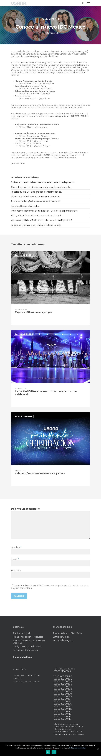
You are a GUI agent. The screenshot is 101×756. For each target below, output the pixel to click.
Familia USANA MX (50, 19)
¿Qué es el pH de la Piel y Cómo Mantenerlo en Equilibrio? (41, 220)
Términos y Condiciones (25, 650)
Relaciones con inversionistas (28, 637)
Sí (48, 752)
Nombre (16, 547)
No (54, 752)
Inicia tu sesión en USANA (26, 681)
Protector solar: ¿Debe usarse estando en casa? (36, 201)
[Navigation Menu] (88, 3)
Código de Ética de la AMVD (27, 646)
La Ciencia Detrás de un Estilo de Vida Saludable (36, 225)
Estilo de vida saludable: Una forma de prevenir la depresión (42, 182)
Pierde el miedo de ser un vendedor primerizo (35, 196)
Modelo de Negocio (63, 640)
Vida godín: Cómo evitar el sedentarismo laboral (36, 215)
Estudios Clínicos (61, 637)
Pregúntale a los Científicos (67, 633)
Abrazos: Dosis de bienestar (25, 206)
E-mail (15, 559)
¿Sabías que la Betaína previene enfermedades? (36, 192)
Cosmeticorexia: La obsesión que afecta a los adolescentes (41, 187)
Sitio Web (16, 570)
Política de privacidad (77, 748)
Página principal (21, 633)
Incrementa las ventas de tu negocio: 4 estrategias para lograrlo (44, 211)
